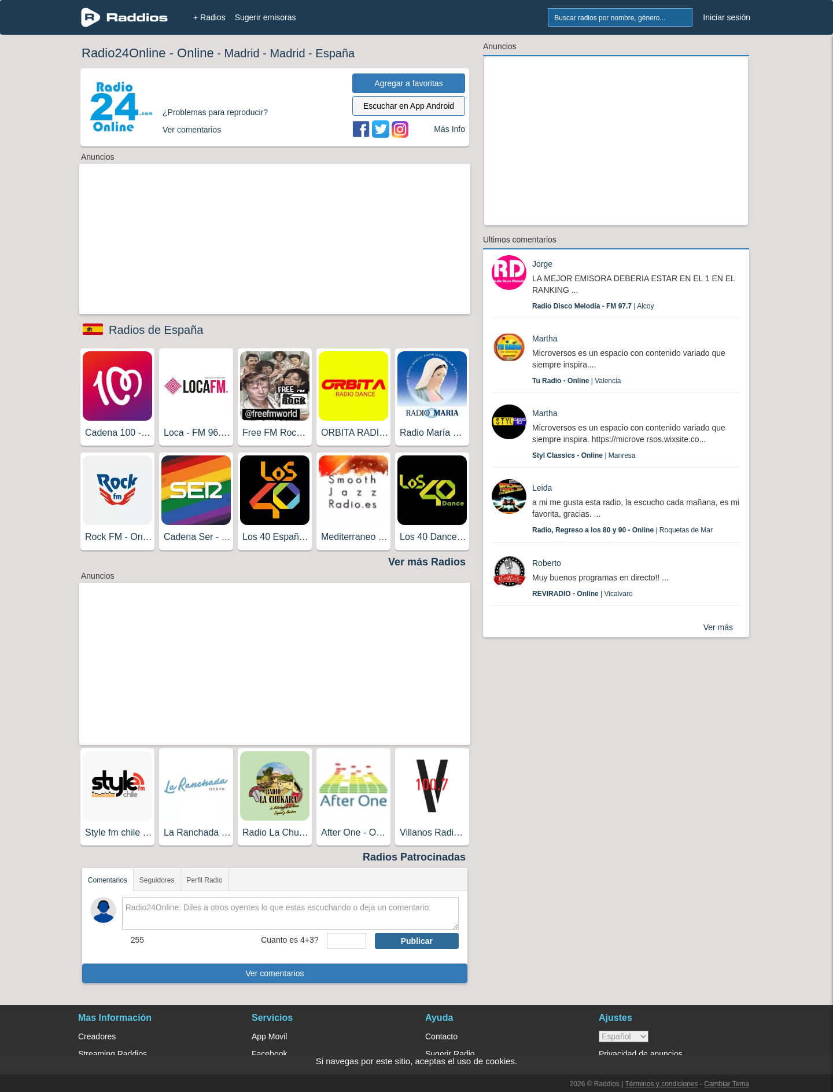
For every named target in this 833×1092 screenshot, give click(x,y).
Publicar (417, 941)
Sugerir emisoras (265, 17)
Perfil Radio (205, 880)
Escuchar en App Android (408, 106)
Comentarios (107, 880)
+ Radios (209, 17)
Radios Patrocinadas (414, 857)
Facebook (269, 1053)
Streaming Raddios (112, 1053)
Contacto (441, 1036)
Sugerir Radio (450, 1053)
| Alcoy (593, 306)
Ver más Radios (427, 562)
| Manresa (584, 455)
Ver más (718, 627)
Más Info (449, 129)
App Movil (269, 1036)
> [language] (623, 1036)
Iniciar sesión (726, 17)
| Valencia (576, 381)
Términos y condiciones (661, 1084)
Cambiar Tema (726, 1084)
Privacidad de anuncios (641, 1053)
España (335, 53)
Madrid (241, 53)
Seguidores (157, 880)
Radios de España (156, 329)
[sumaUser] (346, 941)
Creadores (97, 1036)
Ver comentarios (274, 973)
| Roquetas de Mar (622, 530)
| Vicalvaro (582, 594)
